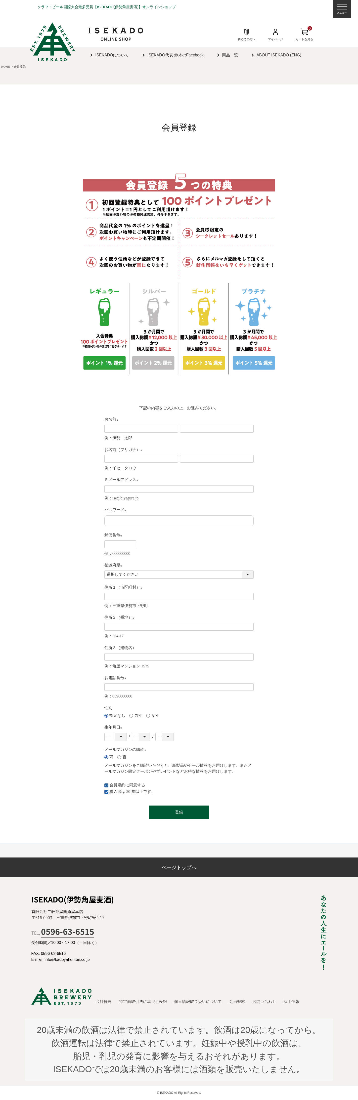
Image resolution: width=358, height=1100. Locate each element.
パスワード (116, 510)
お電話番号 (116, 678)
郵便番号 (114, 535)
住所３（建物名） (120, 648)
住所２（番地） (120, 617)
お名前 (112, 419)
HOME (5, 66)
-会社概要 (103, 1001)
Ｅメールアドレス (122, 480)
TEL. (62, 933)
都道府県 (114, 565)
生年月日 (114, 727)
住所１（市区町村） (124, 587)
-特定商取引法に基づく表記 (142, 1001)
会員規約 (117, 785)
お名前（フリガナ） (124, 450)
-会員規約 (236, 1001)
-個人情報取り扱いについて (197, 1001)
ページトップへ (179, 867)
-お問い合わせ (263, 1001)
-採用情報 (290, 1001)
